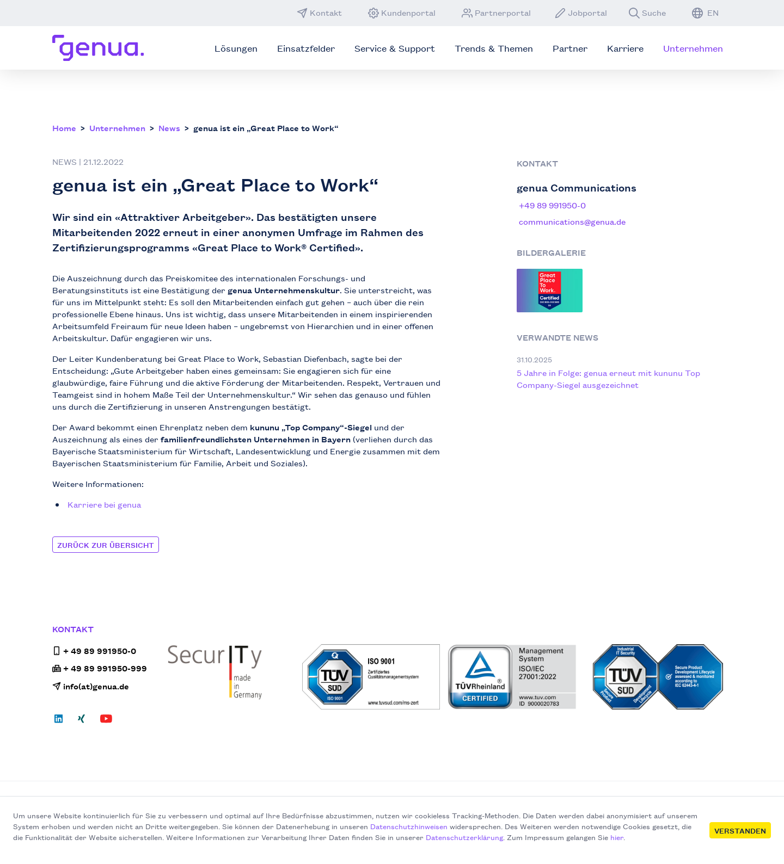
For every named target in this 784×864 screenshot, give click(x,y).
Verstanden (740, 830)
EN (705, 12)
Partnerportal (496, 12)
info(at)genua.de (90, 686)
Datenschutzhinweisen (409, 825)
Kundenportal (402, 12)
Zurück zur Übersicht (105, 544)
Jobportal (581, 12)
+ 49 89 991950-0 (94, 650)
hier (616, 836)
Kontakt (319, 12)
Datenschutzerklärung (464, 836)
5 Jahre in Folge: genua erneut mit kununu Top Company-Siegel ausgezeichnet (608, 378)
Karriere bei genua (104, 504)
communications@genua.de (572, 221)
